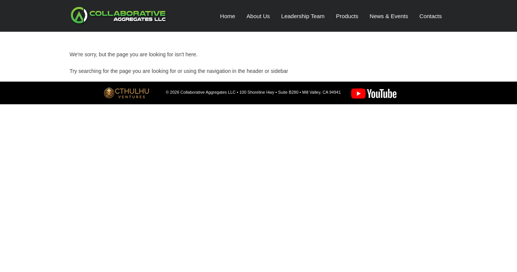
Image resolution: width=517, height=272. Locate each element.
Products (347, 16)
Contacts (430, 16)
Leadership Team (303, 16)
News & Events (389, 16)
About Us (258, 16)
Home (227, 16)
